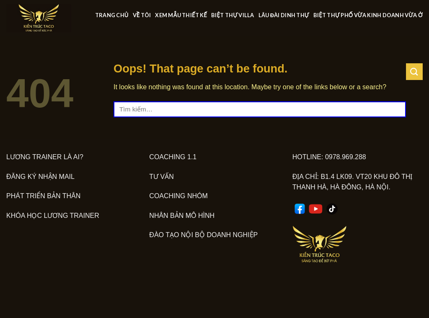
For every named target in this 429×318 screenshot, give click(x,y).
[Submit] (414, 71)
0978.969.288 (345, 156)
